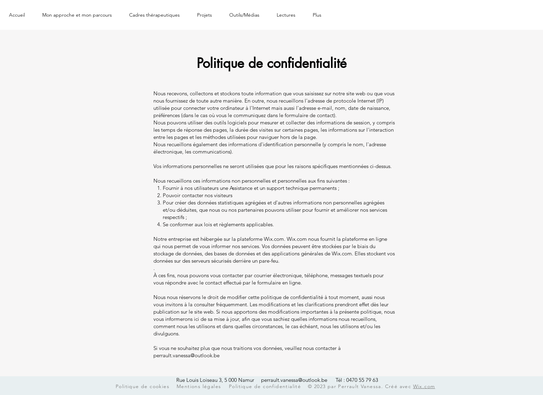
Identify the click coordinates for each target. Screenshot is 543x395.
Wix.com (424, 386)
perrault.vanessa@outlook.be (186, 355)
